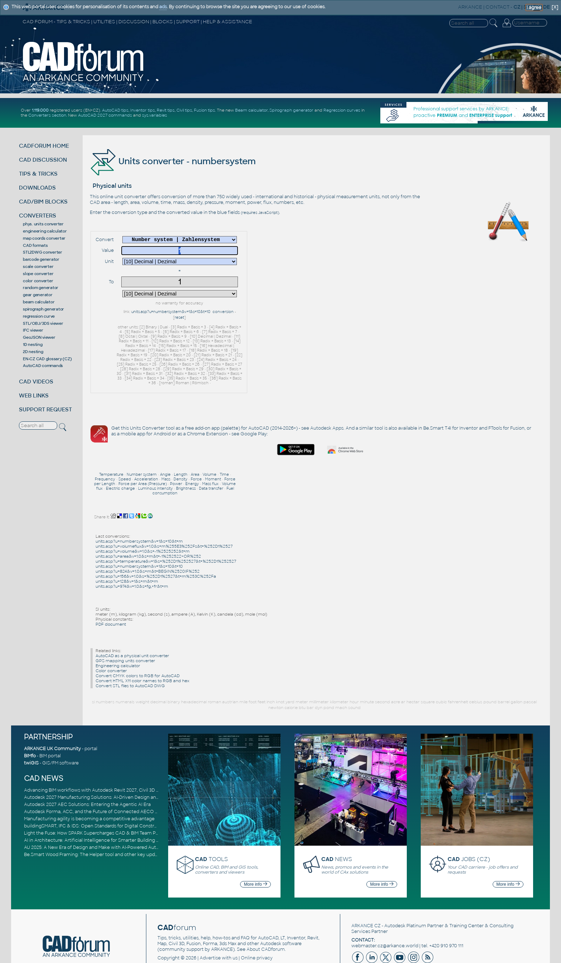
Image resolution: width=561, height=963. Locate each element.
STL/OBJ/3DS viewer (43, 323)
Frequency (105, 447)
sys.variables (154, 115)
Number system (142, 443)
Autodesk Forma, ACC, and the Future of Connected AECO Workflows (101, 780)
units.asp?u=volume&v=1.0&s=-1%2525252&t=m (143, 519)
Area (195, 443)
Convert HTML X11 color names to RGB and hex (142, 649)
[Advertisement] (459, 308)
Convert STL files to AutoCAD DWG (130, 654)
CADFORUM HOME (44, 145)
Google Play (363, 369)
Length (180, 443)
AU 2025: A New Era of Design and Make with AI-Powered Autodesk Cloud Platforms (115, 816)
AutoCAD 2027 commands (105, 115)
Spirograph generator (291, 110)
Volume (209, 443)
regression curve (39, 316)
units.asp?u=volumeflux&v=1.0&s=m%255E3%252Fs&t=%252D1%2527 (164, 514)
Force (196, 447)
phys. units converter (43, 223)
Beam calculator (251, 110)
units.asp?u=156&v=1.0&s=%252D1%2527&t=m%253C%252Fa (156, 544)
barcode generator (41, 259)
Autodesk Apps (326, 363)
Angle (165, 443)
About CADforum (266, 918)
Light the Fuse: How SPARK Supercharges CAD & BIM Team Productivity (101, 802)
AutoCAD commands (43, 365)
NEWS (336, 827)
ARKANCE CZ (366, 895)
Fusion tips (204, 110)
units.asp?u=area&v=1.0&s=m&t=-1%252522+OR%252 (148, 524)
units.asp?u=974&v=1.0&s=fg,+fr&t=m (132, 554)
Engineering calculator (118, 634)
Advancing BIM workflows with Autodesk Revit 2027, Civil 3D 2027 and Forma (107, 759)
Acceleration (146, 447)
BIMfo (30, 725)
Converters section (47, 115)
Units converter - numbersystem (172, 161)
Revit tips (166, 110)
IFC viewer (33, 330)
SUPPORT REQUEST (45, 409)
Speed (124, 447)
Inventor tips (142, 110)
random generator (40, 287)
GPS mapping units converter (125, 629)
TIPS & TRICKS (38, 173)
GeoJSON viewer (39, 337)
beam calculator (38, 301)
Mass (165, 447)
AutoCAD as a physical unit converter (132, 624)
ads (163, 7)
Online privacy (257, 927)
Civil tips (184, 110)
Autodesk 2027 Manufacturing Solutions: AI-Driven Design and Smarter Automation (115, 766)
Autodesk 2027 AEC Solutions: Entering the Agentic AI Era (87, 773)
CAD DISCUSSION (43, 159)
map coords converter (44, 238)
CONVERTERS (37, 215)
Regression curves (341, 110)
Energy (192, 452)
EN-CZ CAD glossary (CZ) (47, 358)
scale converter (38, 266)
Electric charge (120, 457)
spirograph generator (43, 309)
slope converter (38, 273)
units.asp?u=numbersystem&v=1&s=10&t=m (139, 509)
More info (255, 852)
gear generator (38, 294)
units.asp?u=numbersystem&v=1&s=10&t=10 (170, 311)
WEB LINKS (34, 395)
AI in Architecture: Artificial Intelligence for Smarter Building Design (97, 809)
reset (179, 317)
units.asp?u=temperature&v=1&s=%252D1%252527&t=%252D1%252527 (166, 529)
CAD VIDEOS (36, 381)
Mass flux (210, 452)
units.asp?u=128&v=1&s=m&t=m (127, 549)
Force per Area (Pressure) (142, 452)
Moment (213, 447)
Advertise (210, 927)
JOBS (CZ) (469, 827)
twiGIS (31, 732)
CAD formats (35, 245)
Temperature (111, 443)
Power (176, 452)
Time (224, 443)
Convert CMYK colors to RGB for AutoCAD (138, 644)
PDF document (111, 592)
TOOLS (211, 827)
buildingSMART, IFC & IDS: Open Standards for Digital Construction (96, 794)
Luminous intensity (155, 457)
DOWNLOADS (37, 187)
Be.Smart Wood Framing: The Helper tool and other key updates (94, 823)
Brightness (186, 457)
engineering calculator (45, 231)
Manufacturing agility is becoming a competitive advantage (89, 787)
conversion (223, 311)
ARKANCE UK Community (52, 717)
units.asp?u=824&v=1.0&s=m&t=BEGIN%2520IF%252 (148, 539)
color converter (38, 280)
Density (180, 447)
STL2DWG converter (42, 252)
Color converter (111, 639)
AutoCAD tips (115, 110)
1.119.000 (40, 110)
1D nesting (33, 344)
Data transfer (211, 457)
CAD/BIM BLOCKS (43, 201)
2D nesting (33, 351)
